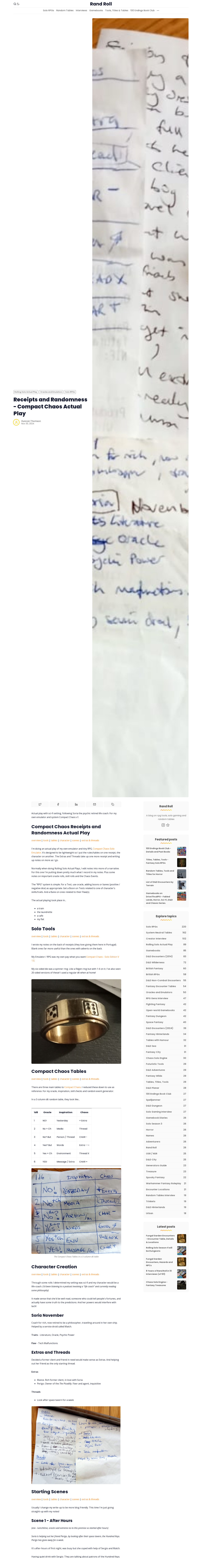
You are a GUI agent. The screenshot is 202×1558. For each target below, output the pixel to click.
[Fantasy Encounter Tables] (166, 986)
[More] (158, 10)
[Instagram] (163, 825)
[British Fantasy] (166, 969)
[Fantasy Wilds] (166, 1076)
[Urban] (166, 1212)
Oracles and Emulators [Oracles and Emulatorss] (51, 392)
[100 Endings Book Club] (166, 1094)
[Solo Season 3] (166, 1124)
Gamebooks (96, 10)
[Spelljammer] (166, 1100)
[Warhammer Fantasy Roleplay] (166, 1184)
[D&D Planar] (166, 1088)
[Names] (166, 1136)
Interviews (81, 10)
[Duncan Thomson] (16, 422)
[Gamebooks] (166, 951)
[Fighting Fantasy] (166, 1004)
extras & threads (90, 840)
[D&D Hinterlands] (166, 1207)
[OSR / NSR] (166, 1154)
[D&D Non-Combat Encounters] (166, 981)
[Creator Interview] (166, 939)
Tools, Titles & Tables (116, 10)
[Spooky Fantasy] (166, 1178)
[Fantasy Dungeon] (166, 1016)
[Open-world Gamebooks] (166, 1010)
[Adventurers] (166, 1142)
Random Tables (65, 10)
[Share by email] (94, 804)
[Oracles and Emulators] (166, 992)
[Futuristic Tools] (166, 1064)
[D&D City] (166, 1160)
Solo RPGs (48, 10)
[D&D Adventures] (166, 1070)
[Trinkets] (166, 1202)
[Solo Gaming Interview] (166, 1112)
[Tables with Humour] (166, 1040)
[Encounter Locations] (166, 1190)
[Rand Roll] (166, 1148)
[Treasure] (166, 1172)
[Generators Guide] (166, 1166)
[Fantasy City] (166, 1052)
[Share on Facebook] (58, 804)
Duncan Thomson (31, 421)
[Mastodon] (168, 825)
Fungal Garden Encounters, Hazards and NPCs (159, 1262)
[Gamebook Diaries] (166, 1118)
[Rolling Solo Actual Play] (166, 945)
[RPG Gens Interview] (166, 998)
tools (46, 840)
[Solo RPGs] (166, 927)
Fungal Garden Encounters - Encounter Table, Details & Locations (160, 1239)
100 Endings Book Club (142, 10)
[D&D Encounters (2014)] (166, 957)
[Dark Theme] (18, 4)
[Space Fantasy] (166, 1022)
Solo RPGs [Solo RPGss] (70, 392)
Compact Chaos (72, 1087)
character (65, 840)
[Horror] (166, 1130)
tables (54, 840)
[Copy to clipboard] (112, 804)
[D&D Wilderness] (166, 963)
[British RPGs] (166, 975)
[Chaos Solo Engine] (166, 1058)
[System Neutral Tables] (166, 933)
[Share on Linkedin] (76, 804)
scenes (75, 840)
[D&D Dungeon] (166, 1106)
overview (36, 840)
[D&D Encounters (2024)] (166, 1028)
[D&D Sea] (166, 1046)
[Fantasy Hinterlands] (166, 1034)
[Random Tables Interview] (166, 1195)
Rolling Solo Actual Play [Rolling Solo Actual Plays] (25, 392)
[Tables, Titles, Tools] (166, 1082)
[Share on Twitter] (40, 804)
